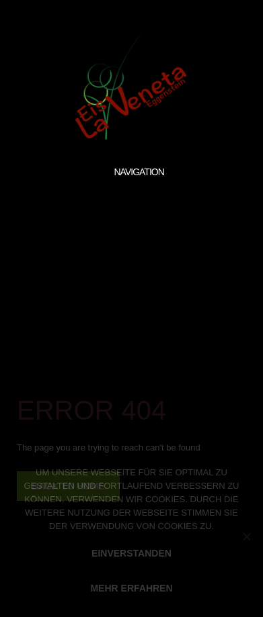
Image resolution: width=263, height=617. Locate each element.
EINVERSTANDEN (131, 553)
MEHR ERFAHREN (131, 588)
